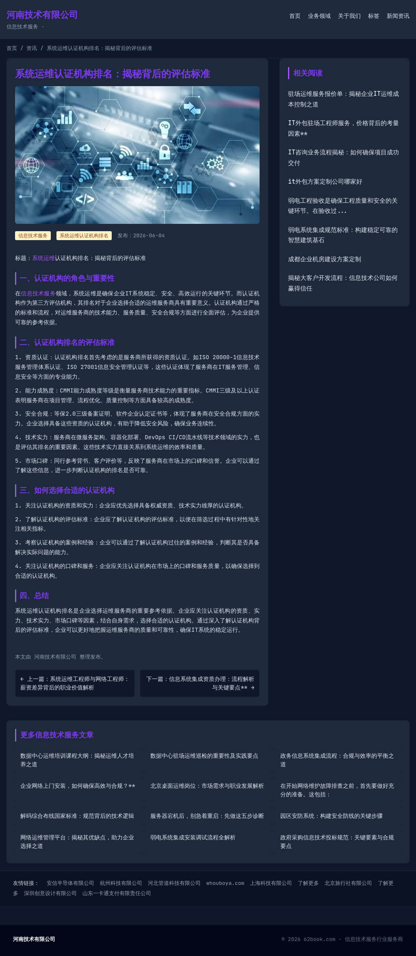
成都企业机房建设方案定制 (324, 259)
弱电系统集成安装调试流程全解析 (193, 837)
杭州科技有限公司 (121, 883)
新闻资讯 (398, 16)
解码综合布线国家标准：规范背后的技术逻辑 (77, 815)
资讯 (31, 48)
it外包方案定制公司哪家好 (325, 182)
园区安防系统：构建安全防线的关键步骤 (331, 815)
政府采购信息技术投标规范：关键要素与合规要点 (337, 842)
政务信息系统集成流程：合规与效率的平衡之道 (337, 760)
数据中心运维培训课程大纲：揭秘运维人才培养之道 (77, 760)
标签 (373, 16)
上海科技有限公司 (271, 883)
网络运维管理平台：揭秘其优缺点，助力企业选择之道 (77, 842)
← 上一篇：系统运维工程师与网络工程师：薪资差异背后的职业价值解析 (75, 683)
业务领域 (319, 16)
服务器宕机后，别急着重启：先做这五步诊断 (207, 815)
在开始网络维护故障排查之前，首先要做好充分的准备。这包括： (337, 790)
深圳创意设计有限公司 (50, 893)
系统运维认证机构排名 (84, 235)
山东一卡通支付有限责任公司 (116, 893)
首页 (295, 16)
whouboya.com (225, 883)
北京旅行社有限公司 (348, 883)
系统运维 (43, 258)
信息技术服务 (38, 293)
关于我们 (349, 16)
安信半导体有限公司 (70, 883)
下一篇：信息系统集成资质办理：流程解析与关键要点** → (200, 683)
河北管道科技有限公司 (174, 883)
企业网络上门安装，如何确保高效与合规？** (77, 785)
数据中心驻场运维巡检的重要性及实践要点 (204, 755)
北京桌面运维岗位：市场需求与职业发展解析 (207, 785)
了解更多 (308, 883)
